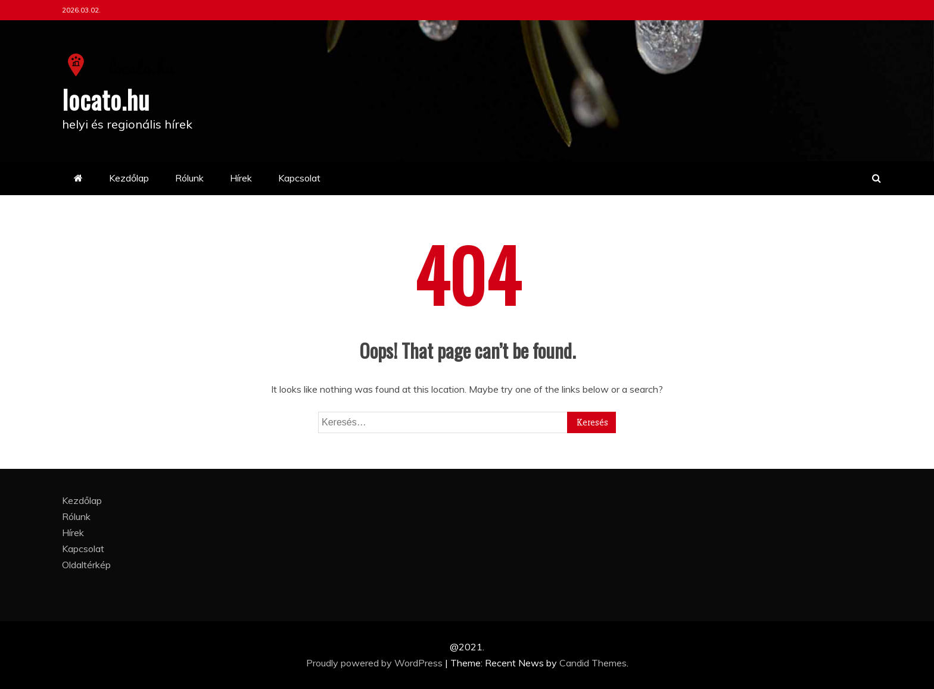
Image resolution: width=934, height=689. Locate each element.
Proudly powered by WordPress (375, 663)
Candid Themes (593, 663)
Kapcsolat (299, 178)
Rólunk (189, 178)
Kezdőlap (129, 178)
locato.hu (106, 99)
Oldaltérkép (86, 565)
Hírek (241, 178)
